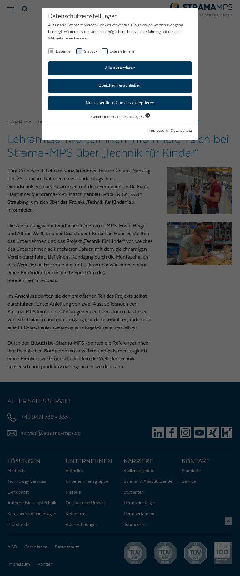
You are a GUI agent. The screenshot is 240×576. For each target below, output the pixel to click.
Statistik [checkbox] (91, 51)
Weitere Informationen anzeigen (120, 117)
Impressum (158, 130)
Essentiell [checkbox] (64, 51)
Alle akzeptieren (120, 68)
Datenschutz (181, 130)
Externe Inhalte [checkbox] (121, 51)
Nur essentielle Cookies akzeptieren (120, 102)
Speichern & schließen (120, 85)
